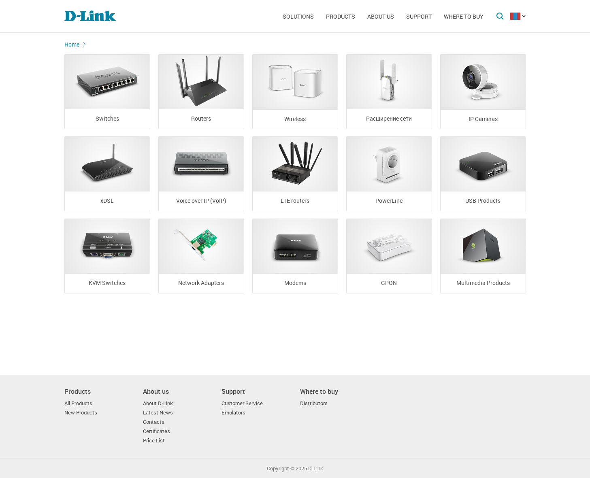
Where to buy (464, 16)
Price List (154, 440)
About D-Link (158, 403)
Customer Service (242, 403)
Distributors (314, 403)
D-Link (315, 468)
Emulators (233, 412)
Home (71, 44)
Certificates (156, 431)
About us (380, 16)
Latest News (158, 412)
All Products (78, 403)
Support (419, 16)
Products (340, 16)
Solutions (298, 16)
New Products (80, 412)
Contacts (153, 422)
